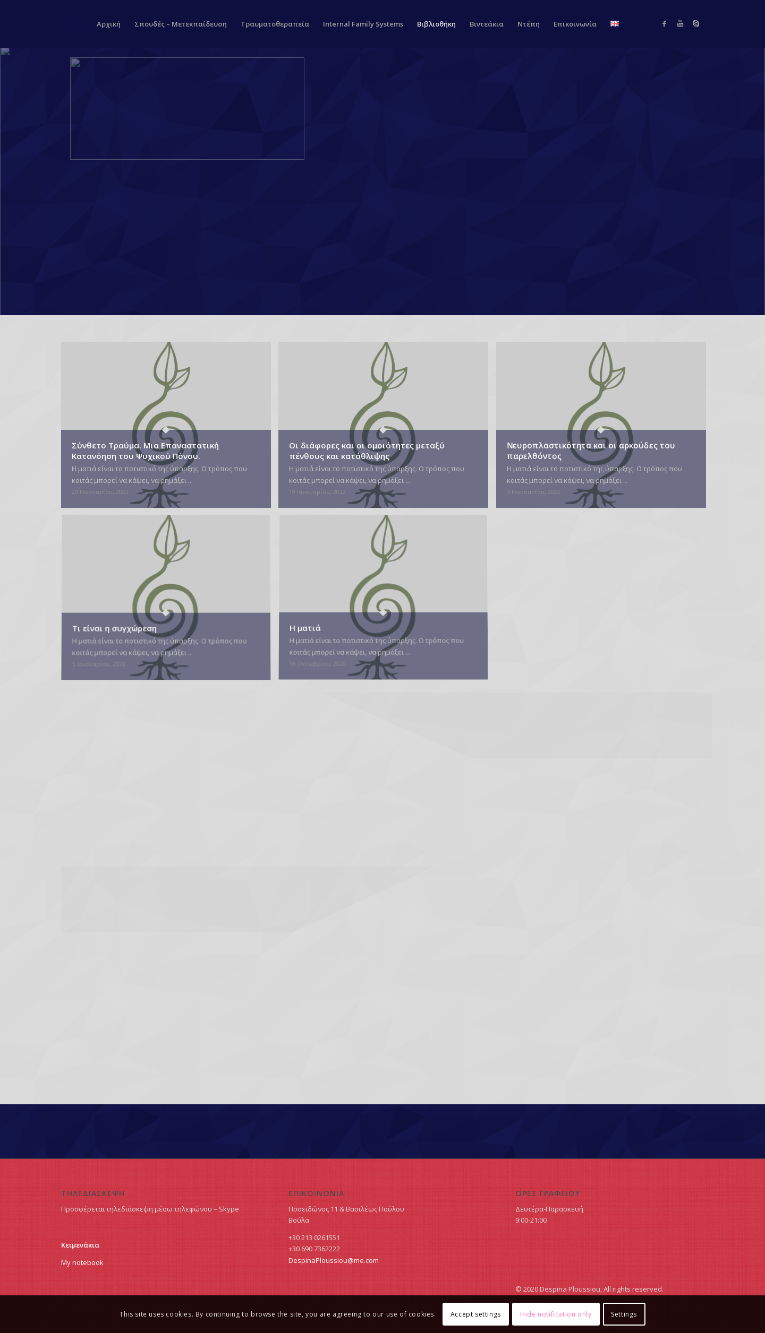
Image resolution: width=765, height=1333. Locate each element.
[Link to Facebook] (664, 23)
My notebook (82, 1262)
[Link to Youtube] (680, 23)
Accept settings (475, 1314)
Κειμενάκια (80, 1245)
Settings (624, 1314)
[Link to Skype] (696, 23)
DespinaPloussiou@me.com (333, 1260)
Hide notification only (555, 1314)
